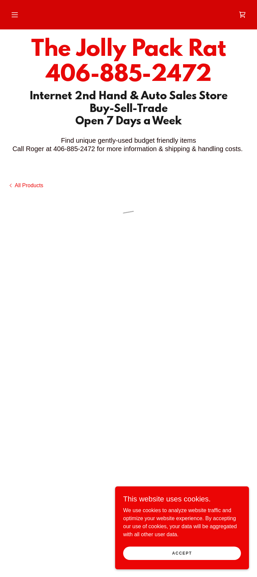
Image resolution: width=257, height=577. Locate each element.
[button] (14, 14)
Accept (182, 557)
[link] (128, 79)
